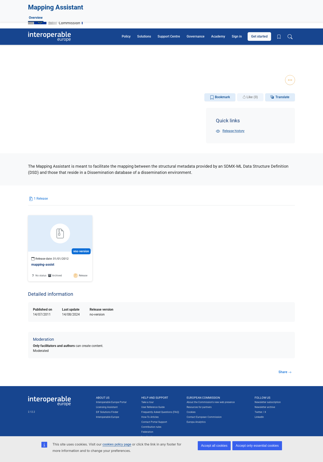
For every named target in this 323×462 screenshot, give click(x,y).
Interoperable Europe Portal (111, 402)
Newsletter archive (265, 406)
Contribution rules (151, 426)
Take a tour (147, 402)
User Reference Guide (153, 406)
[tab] (38, 200)
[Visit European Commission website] (57, 17)
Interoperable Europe (107, 416)
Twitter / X (260, 411)
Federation (147, 431)
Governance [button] (196, 36)
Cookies (191, 411)
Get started (259, 36)
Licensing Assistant (107, 406)
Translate (282, 97)
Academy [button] (218, 36)
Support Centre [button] (169, 36)
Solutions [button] (144, 36)
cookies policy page (116, 444)
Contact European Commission (204, 416)
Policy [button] (126, 36)
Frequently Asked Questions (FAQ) (160, 411)
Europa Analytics (196, 421)
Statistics (40, 60)
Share (285, 372)
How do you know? (85, 3)
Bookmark (220, 97)
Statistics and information (60, 66)
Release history (230, 131)
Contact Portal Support (154, 421)
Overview (36, 76)
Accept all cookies (214, 445)
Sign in (237, 36)
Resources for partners (199, 406)
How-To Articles (150, 416)
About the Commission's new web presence (211, 402)
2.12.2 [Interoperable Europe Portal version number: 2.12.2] (31, 411)
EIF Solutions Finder (107, 411)
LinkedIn (259, 416)
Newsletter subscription (268, 402)
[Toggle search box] (290, 36)
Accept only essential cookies (257, 445)
